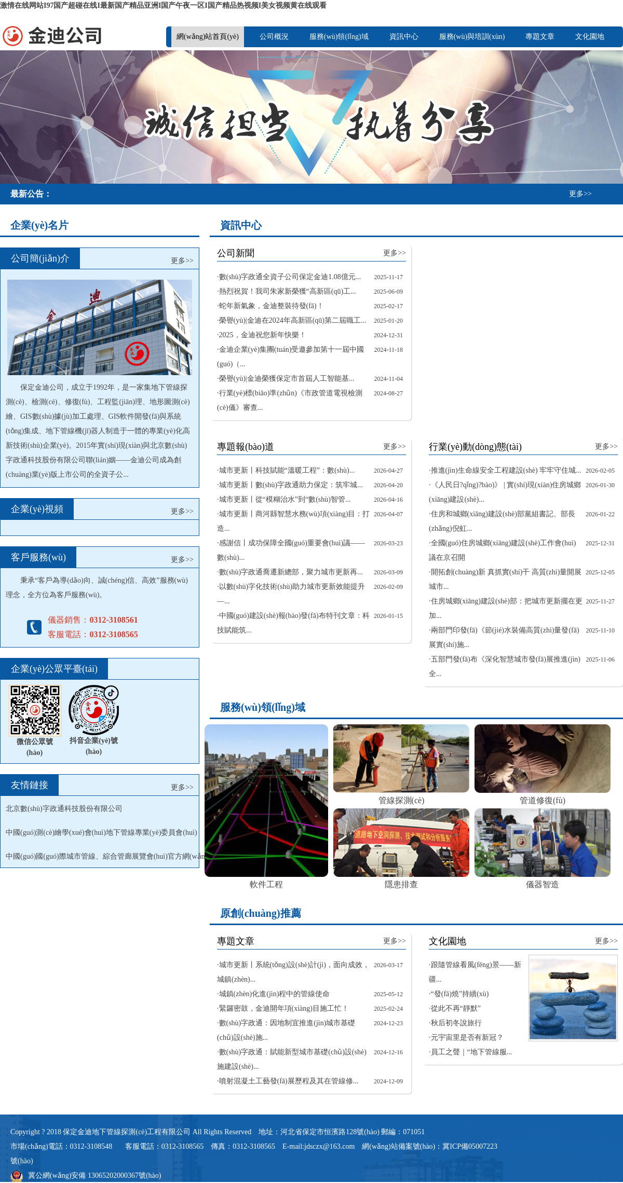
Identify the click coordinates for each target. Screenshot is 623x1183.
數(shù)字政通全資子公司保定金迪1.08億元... (290, 277)
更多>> (580, 194)
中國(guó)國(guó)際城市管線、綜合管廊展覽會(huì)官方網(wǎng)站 (112, 856)
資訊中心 (403, 36)
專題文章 (539, 36)
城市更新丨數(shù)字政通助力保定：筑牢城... (291, 485)
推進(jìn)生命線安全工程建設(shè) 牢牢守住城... (506, 470)
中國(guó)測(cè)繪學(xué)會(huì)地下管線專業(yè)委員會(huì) (101, 832)
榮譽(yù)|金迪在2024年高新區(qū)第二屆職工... (293, 320)
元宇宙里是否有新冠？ (467, 1037)
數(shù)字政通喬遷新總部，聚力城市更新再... (291, 572)
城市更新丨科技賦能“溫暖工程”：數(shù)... (287, 470)
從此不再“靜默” (456, 1008)
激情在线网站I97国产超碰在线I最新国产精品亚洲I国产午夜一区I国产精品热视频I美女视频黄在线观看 (163, 5)
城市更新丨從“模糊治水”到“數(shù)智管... (285, 499)
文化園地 (589, 36)
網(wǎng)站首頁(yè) (208, 36)
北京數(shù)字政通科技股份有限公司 (64, 809)
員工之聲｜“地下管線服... (471, 1052)
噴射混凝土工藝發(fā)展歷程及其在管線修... (289, 1081)
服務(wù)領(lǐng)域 (339, 36)
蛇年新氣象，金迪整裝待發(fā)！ (271, 306)
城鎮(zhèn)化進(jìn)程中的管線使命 (274, 994)
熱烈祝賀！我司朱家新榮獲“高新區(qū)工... (287, 291)
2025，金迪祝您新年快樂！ (262, 335)
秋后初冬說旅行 (456, 1023)
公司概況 (274, 36)
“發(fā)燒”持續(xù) (460, 994)
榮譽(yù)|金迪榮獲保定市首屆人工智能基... (287, 378)
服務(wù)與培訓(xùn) (472, 36)
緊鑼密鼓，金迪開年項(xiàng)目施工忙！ (284, 1008)
